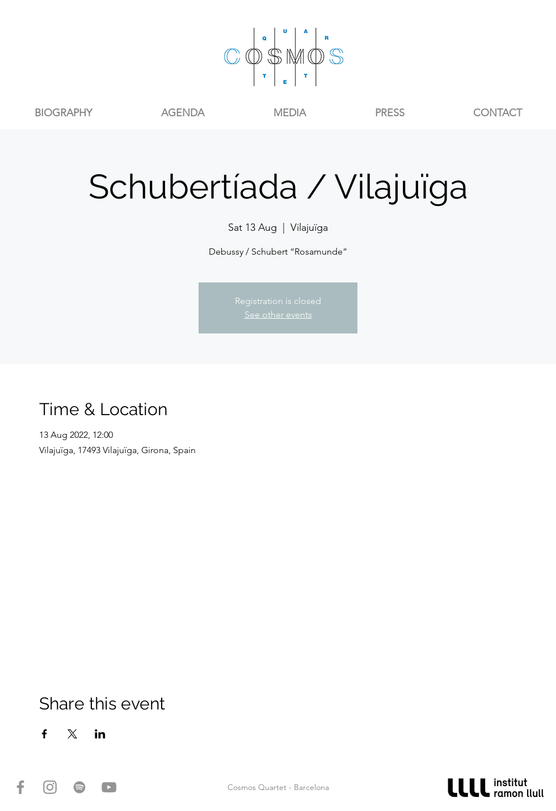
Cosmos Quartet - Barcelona (278, 787)
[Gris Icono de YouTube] (109, 787)
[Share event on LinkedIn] (100, 733)
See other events (278, 314)
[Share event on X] (72, 733)
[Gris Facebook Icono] (20, 787)
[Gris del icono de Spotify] (79, 787)
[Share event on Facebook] (44, 733)
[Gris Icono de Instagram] (50, 787)
